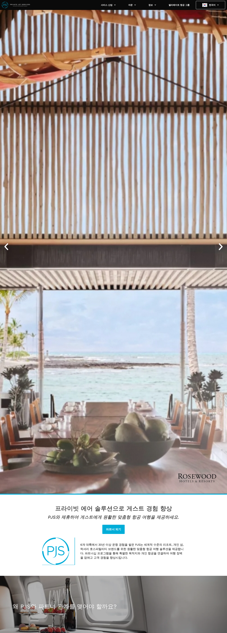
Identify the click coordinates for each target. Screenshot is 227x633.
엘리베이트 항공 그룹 (179, 5)
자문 (132, 5)
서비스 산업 (108, 5)
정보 (152, 5)
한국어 (214, 5)
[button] (6, 246)
